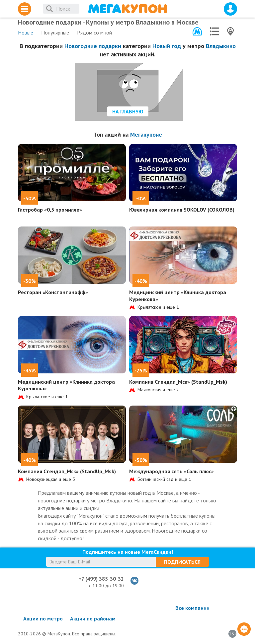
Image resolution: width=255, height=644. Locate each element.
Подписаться (182, 561)
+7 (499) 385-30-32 (101, 578)
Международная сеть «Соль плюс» (171, 471)
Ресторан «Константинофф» (53, 292)
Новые (25, 32)
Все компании (192, 608)
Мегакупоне (146, 134)
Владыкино (221, 46)
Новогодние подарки (92, 46)
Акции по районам (93, 618)
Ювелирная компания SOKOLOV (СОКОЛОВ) (181, 209)
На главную (127, 111)
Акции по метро (43, 618)
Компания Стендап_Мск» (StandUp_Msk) (178, 381)
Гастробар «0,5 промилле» (50, 209)
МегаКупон (127, 9)
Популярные (55, 32)
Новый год (166, 46)
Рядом (94, 32)
